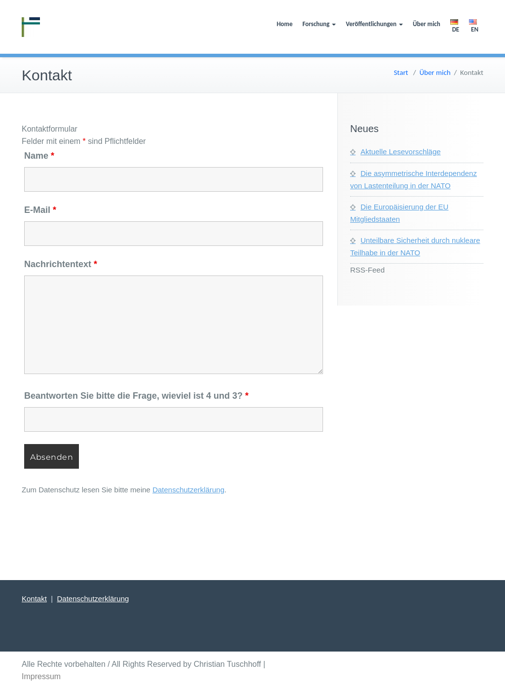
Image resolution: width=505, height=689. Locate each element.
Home (284, 24)
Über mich (426, 24)
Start (401, 72)
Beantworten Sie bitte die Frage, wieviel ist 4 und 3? (136, 396)
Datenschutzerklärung (188, 489)
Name (39, 156)
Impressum (41, 676)
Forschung (319, 24)
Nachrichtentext (60, 264)
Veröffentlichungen (374, 24)
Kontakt (34, 598)
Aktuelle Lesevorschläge (401, 151)
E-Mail (40, 210)
